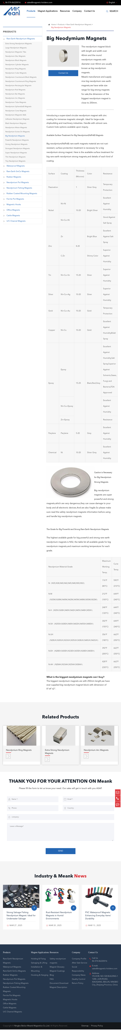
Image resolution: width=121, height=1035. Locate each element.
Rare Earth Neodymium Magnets (21, 39)
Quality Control (78, 985)
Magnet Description (58, 993)
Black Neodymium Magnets (15, 123)
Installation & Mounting (36, 975)
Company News (78, 981)
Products (31, 11)
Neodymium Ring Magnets (15, 69)
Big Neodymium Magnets (15, 136)
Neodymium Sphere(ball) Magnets (18, 106)
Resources (65, 11)
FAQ (52, 985)
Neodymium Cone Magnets (15, 111)
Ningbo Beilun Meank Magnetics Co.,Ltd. (32, 1031)
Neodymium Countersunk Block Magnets (20, 77)
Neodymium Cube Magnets (15, 73)
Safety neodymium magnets (58, 966)
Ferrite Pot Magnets (15, 199)
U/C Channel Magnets (16, 221)
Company (77, 11)
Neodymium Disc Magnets (15, 56)
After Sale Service (79, 968)
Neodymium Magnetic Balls (15, 115)
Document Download (59, 989)
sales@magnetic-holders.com (39, 3)
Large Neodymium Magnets (16, 48)
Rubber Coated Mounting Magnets (22, 194)
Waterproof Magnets (16, 166)
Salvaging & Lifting (39, 968)
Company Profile (79, 964)
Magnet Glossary (57, 973)
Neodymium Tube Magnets (15, 102)
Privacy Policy (97, 1031)
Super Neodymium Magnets (16, 153)
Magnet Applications (48, 11)
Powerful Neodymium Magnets (17, 140)
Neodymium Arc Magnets (15, 98)
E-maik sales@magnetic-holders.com (104, 972)
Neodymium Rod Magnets (15, 90)
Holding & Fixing (38, 964)
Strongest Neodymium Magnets (17, 148)
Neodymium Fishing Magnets (19, 188)
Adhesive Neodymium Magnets (17, 119)
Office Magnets (13, 210)
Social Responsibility (78, 975)
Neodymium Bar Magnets (15, 94)
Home (53, 24)
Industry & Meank (60, 882)
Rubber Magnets (14, 177)
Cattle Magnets (13, 216)
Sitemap (85, 1031)
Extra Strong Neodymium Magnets (18, 43)
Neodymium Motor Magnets (16, 127)
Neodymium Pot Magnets (18, 183)
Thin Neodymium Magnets (15, 157)
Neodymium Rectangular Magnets (18, 85)
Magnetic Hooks (14, 205)
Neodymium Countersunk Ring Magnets (20, 81)
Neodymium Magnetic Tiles (15, 52)
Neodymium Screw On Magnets (17, 132)
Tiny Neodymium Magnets (15, 161)
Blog (52, 981)
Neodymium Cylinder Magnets (17, 64)
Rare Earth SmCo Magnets (18, 171)
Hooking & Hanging (39, 981)
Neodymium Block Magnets (15, 60)
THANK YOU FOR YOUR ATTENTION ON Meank (60, 785)
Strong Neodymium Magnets (16, 144)
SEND (60, 857)
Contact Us (89, 11)
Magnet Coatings (57, 977)
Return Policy (77, 989)
